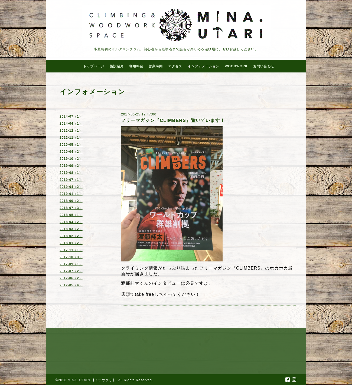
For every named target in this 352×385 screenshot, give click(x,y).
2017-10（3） (71, 257)
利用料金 (136, 66)
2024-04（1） (71, 123)
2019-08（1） (71, 173)
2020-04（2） (71, 152)
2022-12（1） (71, 130)
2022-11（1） (71, 138)
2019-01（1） (71, 194)
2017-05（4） (71, 285)
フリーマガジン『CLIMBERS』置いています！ (173, 120)
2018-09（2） (71, 201)
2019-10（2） (71, 159)
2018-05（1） (71, 215)
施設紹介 (117, 66)
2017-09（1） (71, 264)
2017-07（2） (71, 271)
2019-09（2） (71, 166)
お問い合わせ (263, 66)
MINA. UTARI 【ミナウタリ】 (92, 380)
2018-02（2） (71, 236)
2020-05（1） (71, 145)
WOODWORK (236, 66)
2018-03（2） (71, 229)
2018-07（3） (71, 208)
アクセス (175, 66)
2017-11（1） (71, 250)
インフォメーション (203, 66)
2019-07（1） (71, 180)
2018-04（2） (71, 222)
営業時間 (156, 66)
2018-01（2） (71, 243)
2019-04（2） (71, 187)
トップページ (93, 66)
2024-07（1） (71, 116)
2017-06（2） (71, 278)
